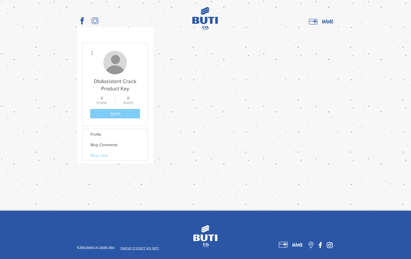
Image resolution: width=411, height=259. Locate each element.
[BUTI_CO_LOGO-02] (95, 21)
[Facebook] (320, 245)
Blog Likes (99, 155)
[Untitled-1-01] (283, 244)
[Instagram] (330, 245)
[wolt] (328, 22)
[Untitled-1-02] (297, 244)
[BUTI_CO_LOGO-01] (82, 21)
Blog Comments (104, 144)
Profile (95, 134)
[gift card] (313, 22)
